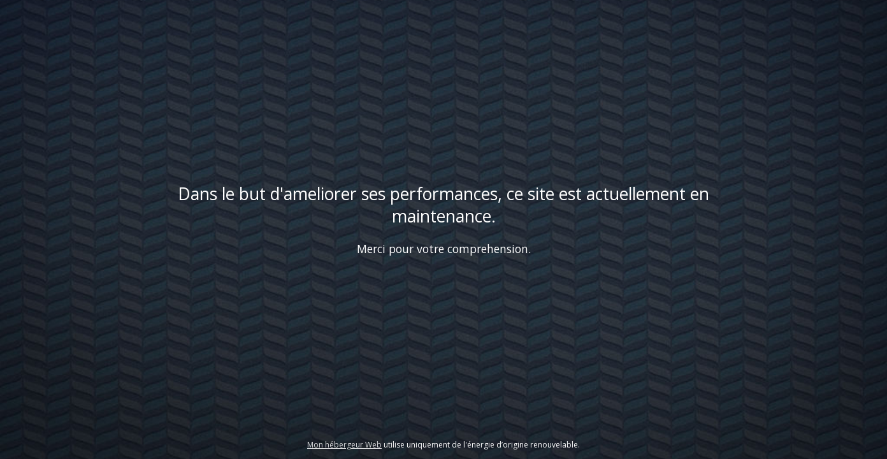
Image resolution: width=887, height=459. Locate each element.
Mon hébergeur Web (344, 444)
